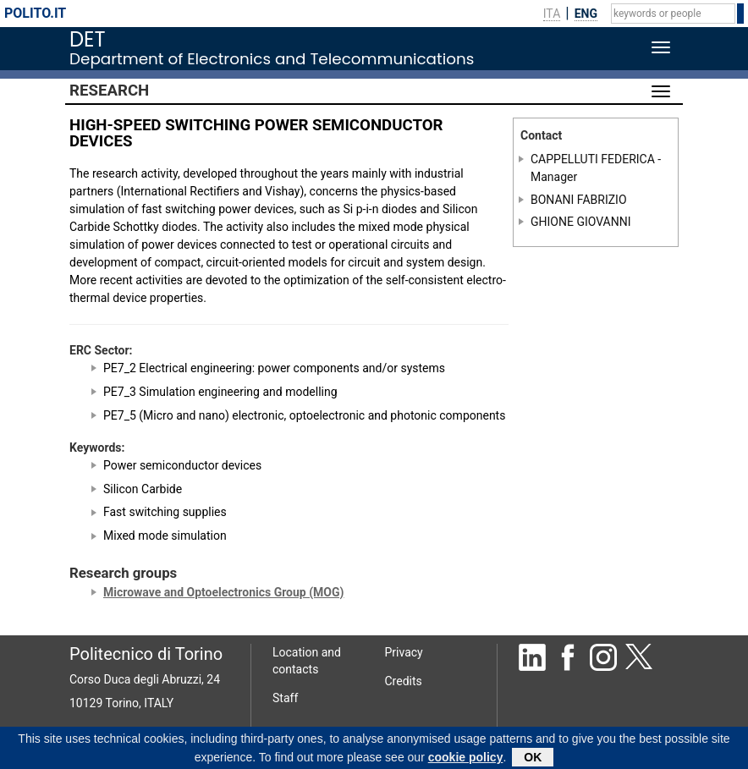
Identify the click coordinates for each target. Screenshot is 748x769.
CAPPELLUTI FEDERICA (593, 159)
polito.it (35, 13)
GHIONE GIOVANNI (581, 221)
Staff (285, 698)
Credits (403, 681)
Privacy (404, 652)
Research (109, 90)
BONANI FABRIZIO (579, 199)
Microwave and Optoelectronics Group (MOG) (223, 592)
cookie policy (465, 759)
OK (533, 759)
